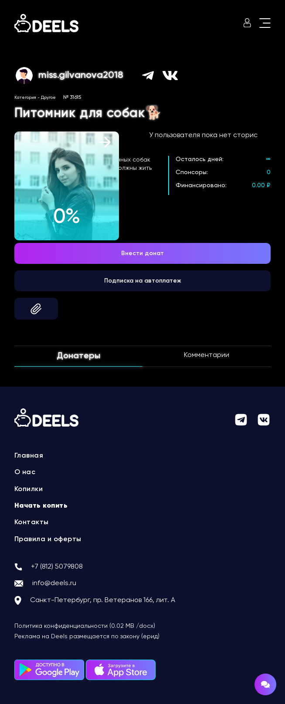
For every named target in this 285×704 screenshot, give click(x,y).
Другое (48, 97)
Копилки (28, 489)
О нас (25, 472)
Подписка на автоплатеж (142, 281)
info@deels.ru (54, 583)
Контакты (31, 522)
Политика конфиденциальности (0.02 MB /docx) (84, 626)
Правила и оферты (47, 539)
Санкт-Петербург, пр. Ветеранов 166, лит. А (102, 600)
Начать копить (41, 505)
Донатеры (78, 356)
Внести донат (142, 253)
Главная (29, 455)
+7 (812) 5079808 (57, 566)
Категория (25, 97)
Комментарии (206, 355)
